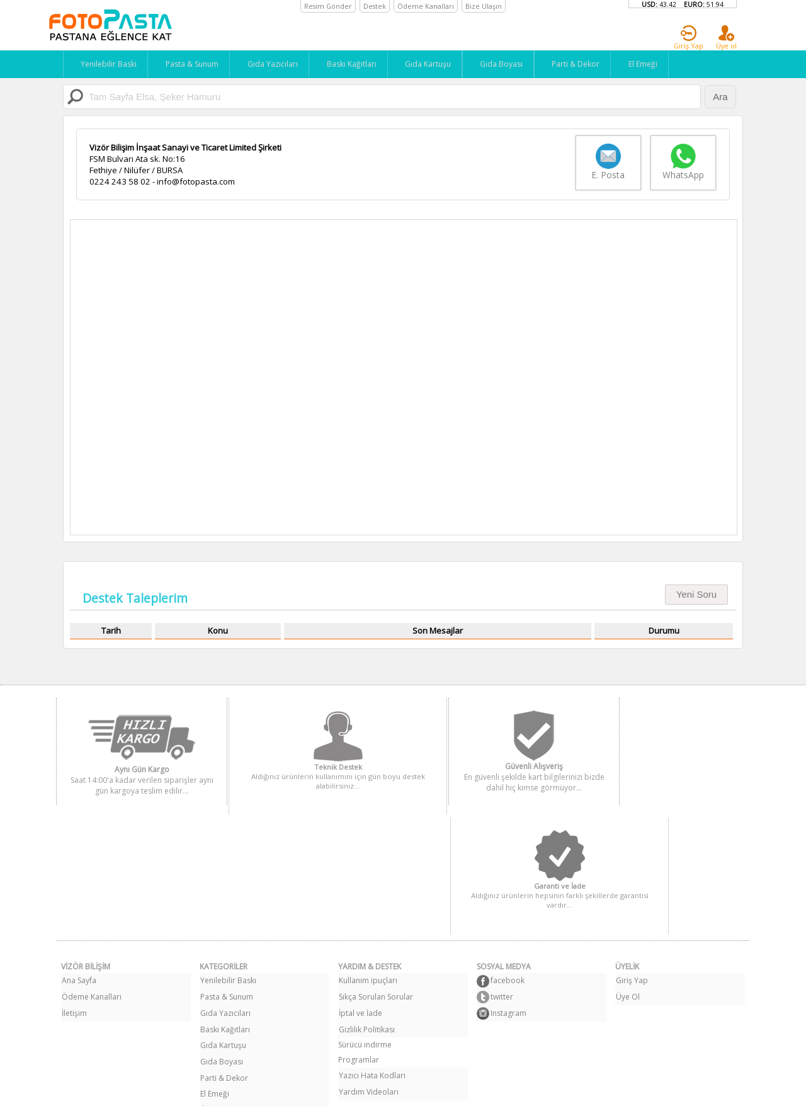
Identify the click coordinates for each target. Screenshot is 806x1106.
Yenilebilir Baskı (107, 64)
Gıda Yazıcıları (274, 64)
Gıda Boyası (509, 64)
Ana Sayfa (78, 851)
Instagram (504, 882)
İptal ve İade (360, 881)
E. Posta (602, 162)
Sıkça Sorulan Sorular (375, 866)
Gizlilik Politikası (366, 896)
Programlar (358, 926)
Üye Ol (627, 866)
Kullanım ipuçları (367, 851)
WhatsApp (683, 162)
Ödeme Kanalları (91, 866)
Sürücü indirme (365, 911)
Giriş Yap (688, 37)
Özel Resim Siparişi (233, 972)
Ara (720, 96)
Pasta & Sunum (192, 64)
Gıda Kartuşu (434, 64)
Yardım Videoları (368, 957)
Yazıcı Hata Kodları (371, 942)
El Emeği (654, 64)
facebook (503, 852)
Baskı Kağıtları (355, 64)
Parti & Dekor (586, 64)
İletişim (73, 881)
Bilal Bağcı (519, 1090)
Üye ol (726, 37)
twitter (497, 867)
